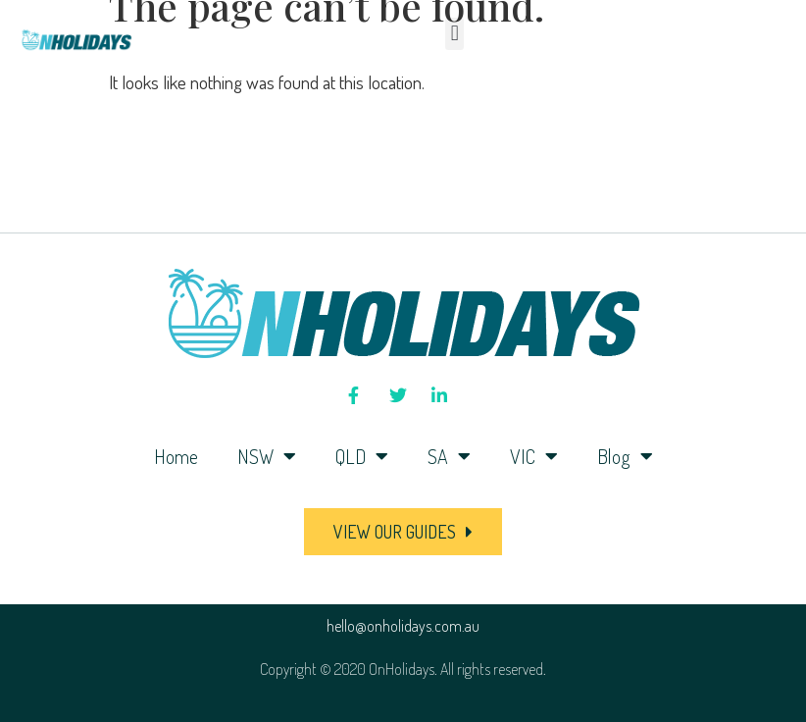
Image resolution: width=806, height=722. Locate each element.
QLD (361, 456)
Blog (625, 456)
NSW (266, 456)
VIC (534, 456)
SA (449, 456)
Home (176, 456)
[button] (454, 34)
